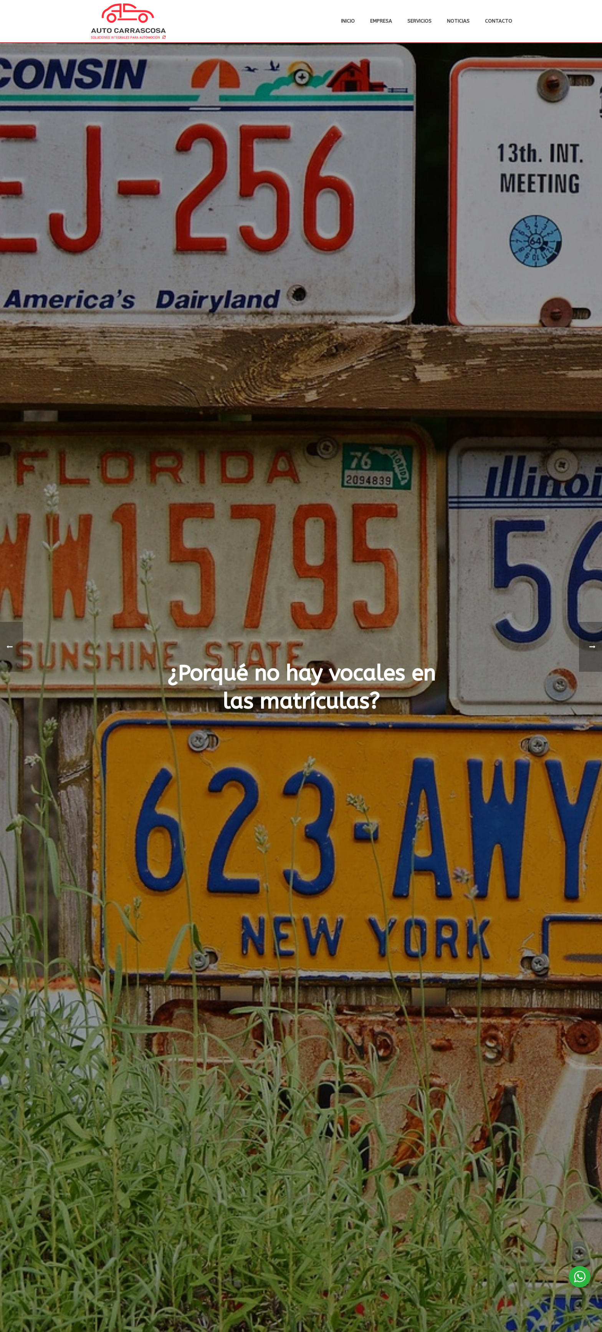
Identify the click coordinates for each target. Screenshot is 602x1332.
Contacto (498, 21)
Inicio (348, 21)
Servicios (419, 21)
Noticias (458, 21)
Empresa (381, 21)
